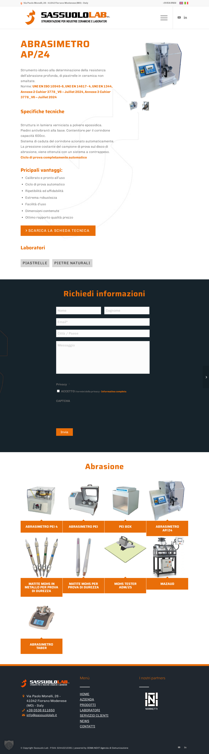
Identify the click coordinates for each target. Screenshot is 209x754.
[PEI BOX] (206, 377)
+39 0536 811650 (41, 710)
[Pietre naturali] (72, 263)
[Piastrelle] (35, 263)
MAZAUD (167, 583)
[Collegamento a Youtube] (179, 17)
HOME (84, 694)
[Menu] (163, 17)
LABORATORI (90, 710)
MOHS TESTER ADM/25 (125, 585)
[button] (9, 745)
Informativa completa (113, 391)
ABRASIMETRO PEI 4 (42, 526)
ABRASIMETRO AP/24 (167, 528)
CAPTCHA (63, 401)
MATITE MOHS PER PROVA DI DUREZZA (83, 585)
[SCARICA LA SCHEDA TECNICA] (58, 230)
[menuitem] (168, 3)
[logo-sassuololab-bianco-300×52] (68, 17)
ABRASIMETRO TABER (41, 646)
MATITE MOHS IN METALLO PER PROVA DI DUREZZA (41, 587)
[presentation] (87, 413)
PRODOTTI (88, 705)
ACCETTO (93, 391)
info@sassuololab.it (42, 715)
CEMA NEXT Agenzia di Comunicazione (107, 748)
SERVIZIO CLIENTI (94, 715)
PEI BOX (125, 526)
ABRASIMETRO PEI (83, 526)
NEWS (84, 721)
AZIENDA (87, 699)
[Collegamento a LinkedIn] (185, 17)
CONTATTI (87, 726)
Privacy (63, 384)
